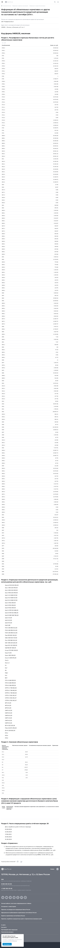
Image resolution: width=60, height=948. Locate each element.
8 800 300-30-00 (6, 884)
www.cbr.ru (11, 939)
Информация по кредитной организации (37, 5)
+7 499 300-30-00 (6, 888)
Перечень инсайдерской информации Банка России (15, 909)
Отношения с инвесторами (8, 906)
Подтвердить (7, 944)
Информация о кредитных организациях (20, 5)
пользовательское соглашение (10, 941)
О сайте (3, 925)
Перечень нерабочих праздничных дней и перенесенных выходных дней (21, 918)
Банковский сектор (7, 5)
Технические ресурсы (7, 932)
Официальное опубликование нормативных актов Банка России (19, 912)
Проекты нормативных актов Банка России (13, 915)
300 (2, 879)
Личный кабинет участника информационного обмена (16, 903)
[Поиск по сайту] (55, 2)
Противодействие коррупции (9, 929)
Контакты (3, 927)
